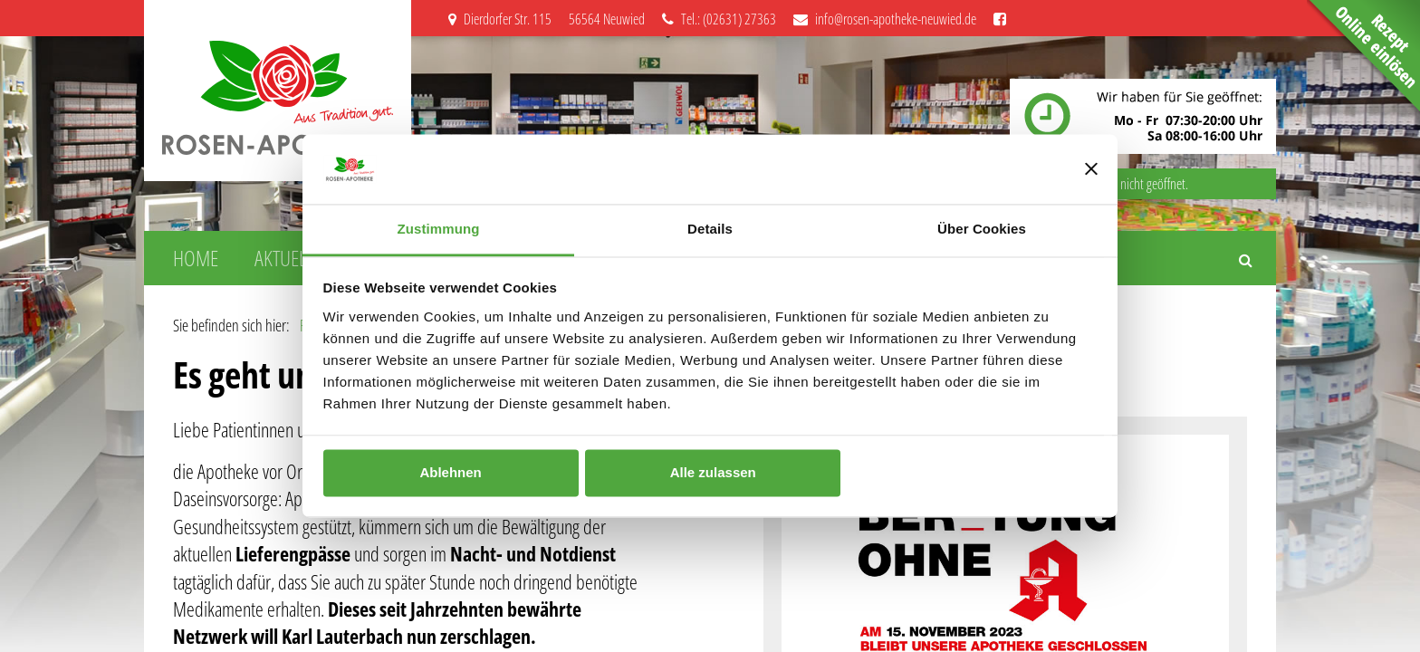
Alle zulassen (713, 473)
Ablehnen (450, 473)
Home (195, 258)
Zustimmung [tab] (439, 228)
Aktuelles (292, 258)
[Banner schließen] (1091, 169)
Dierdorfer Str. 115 (501, 19)
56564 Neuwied (607, 19)
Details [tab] (710, 228)
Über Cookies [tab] (981, 228)
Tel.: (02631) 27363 (719, 19)
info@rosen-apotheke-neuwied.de (884, 19)
